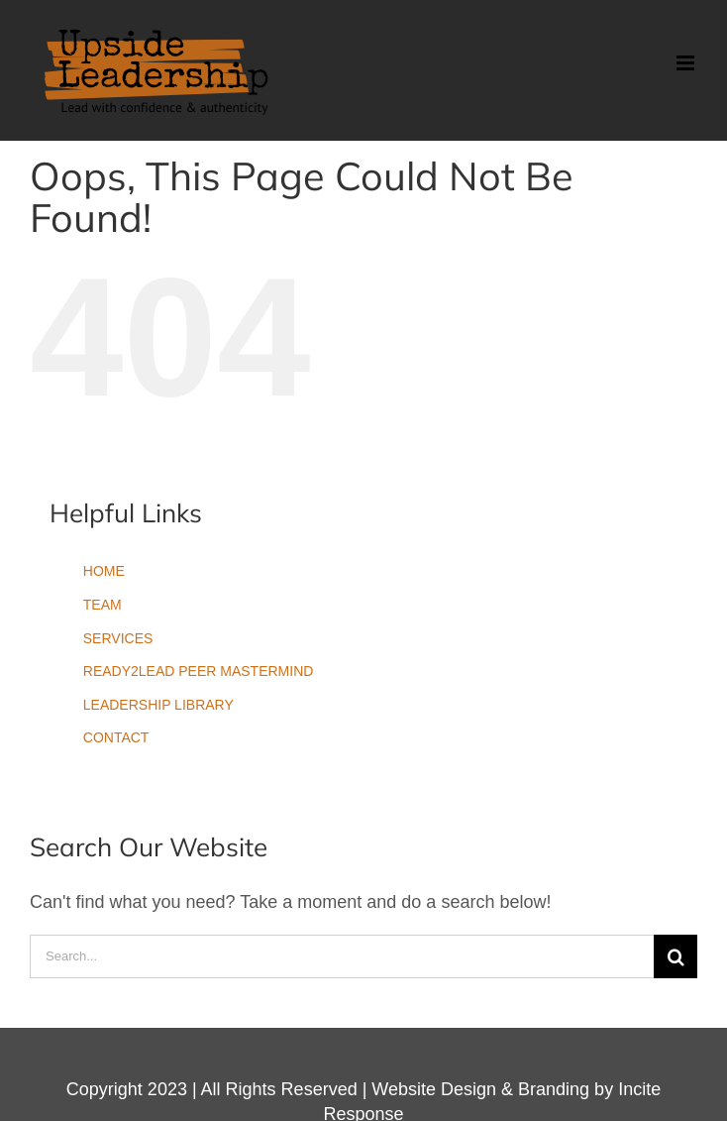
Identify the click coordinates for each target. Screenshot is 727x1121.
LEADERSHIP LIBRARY (158, 705)
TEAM (102, 605)
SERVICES (118, 638)
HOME (104, 571)
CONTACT (116, 737)
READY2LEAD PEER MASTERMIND (198, 671)
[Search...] (342, 956)
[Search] (675, 956)
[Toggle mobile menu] (686, 63)
